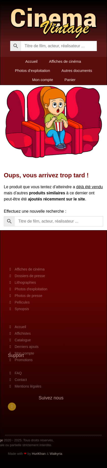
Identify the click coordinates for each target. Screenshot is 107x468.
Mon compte (42, 79)
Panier (69, 79)
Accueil (31, 61)
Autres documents (76, 70)
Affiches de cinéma (65, 61)
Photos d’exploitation (32, 70)
